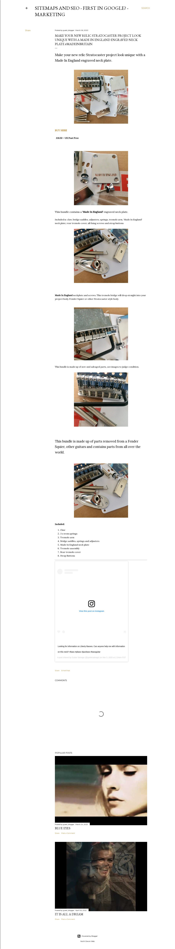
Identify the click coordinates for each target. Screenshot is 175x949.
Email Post (65, 670)
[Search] (145, 8)
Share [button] (28, 30)
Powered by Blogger (87, 936)
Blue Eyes (62, 828)
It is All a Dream (69, 914)
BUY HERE (61, 130)
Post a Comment (68, 833)
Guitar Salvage (78, 657)
